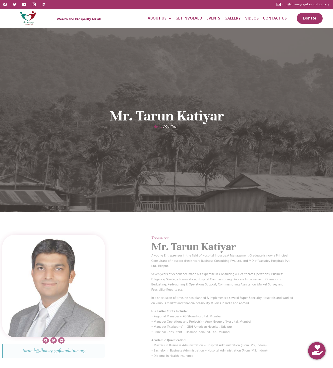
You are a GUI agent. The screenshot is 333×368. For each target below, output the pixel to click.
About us (159, 18)
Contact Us (275, 18)
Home (158, 126)
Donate (309, 18)
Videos (252, 18)
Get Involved (188, 18)
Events (213, 18)
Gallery (232, 18)
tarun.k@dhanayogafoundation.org (33, 350)
